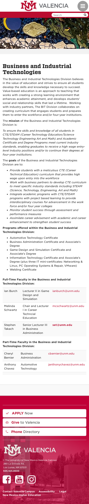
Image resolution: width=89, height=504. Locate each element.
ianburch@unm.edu (66, 291)
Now (19, 413)
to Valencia (23, 422)
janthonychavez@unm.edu (66, 364)
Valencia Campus (19, 491)
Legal (62, 491)
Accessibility (47, 491)
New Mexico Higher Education (22, 495)
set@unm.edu (62, 325)
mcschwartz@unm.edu (68, 306)
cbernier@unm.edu (61, 353)
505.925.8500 (11, 471)
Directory (23, 432)
